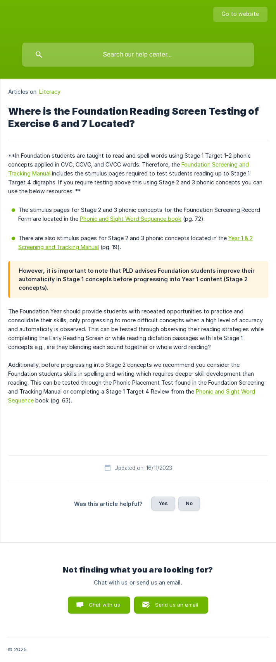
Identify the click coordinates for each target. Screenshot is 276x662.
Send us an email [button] (176, 605)
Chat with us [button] (104, 605)
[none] (240, 14)
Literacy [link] (49, 91)
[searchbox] (138, 55)
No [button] (189, 503)
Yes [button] (163, 503)
